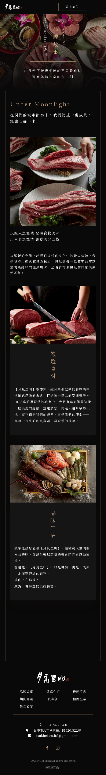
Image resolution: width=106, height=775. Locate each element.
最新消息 (79, 691)
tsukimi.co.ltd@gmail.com (57, 735)
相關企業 (79, 699)
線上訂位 (72, 7)
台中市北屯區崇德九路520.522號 (57, 730)
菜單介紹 (53, 691)
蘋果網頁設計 (53, 767)
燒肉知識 (26, 699)
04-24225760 (57, 725)
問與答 (53, 699)
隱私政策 (26, 706)
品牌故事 (26, 691)
